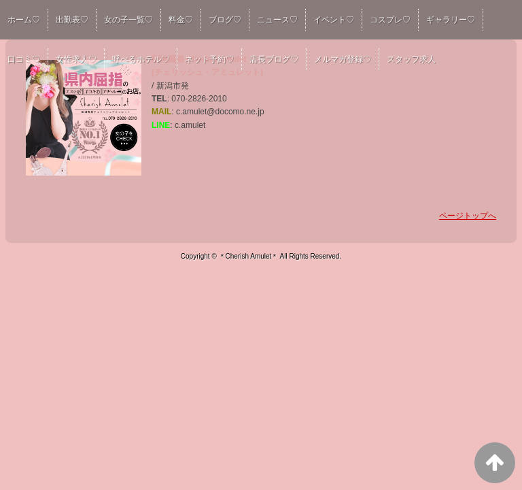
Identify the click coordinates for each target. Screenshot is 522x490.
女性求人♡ (76, 59)
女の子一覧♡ (128, 19)
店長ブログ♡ (273, 59)
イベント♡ (333, 19)
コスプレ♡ (390, 19)
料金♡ (181, 19)
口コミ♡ (23, 59)
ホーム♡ (23, 19)
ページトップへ (467, 215)
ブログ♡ (225, 19)
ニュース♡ (277, 19)
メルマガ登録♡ (342, 59)
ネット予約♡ (209, 59)
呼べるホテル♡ (140, 59)
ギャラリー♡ (450, 19)
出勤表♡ (72, 19)
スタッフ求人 (411, 59)
